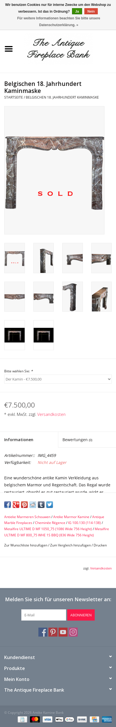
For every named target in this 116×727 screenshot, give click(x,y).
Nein (91, 11)
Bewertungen (77, 439)
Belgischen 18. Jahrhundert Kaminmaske (62, 97)
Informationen (18, 439)
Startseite (13, 97)
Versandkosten (51, 414)
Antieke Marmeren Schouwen (27, 516)
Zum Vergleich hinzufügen (71, 545)
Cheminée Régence (50, 522)
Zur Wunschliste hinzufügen (25, 545)
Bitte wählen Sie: (18, 371)
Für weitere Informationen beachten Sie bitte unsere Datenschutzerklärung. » (58, 21)
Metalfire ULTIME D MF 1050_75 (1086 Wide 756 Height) (48, 529)
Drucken (100, 545)
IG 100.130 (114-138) (84, 522)
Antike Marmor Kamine (71, 516)
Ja (77, 11)
